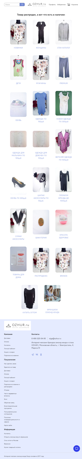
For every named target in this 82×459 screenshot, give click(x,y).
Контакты (7, 345)
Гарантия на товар (10, 367)
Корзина (72, 4)
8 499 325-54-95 (39, 338)
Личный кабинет (9, 349)
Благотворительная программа (10, 407)
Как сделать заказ (10, 364)
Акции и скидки (9, 352)
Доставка (7, 338)
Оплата (6, 342)
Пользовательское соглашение (10, 413)
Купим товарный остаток (12, 447)
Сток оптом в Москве (11, 440)
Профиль (52, 4)
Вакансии (7, 444)
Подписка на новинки (11, 355)
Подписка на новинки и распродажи (12, 385)
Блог (5, 399)
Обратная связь (9, 403)
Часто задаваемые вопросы (10, 395)
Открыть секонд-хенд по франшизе (16, 437)
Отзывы (6, 390)
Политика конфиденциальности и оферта (12, 420)
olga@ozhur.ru (55, 338)
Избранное (61, 4)
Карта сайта (8, 425)
